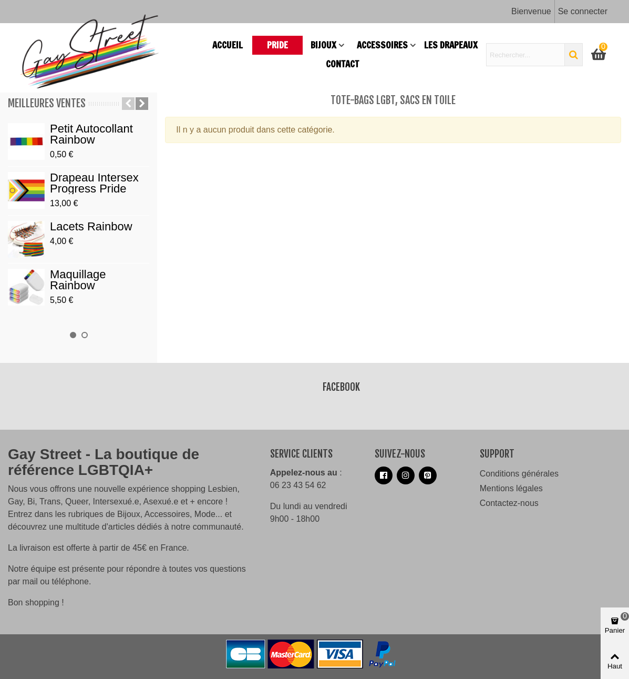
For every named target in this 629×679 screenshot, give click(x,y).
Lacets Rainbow (91, 226)
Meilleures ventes (47, 103)
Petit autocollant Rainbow (91, 134)
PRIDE (277, 45)
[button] (128, 103)
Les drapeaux (451, 45)
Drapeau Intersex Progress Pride (94, 183)
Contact (342, 63)
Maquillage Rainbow (78, 280)
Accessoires (382, 45)
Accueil (227, 45)
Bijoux (323, 45)
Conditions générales (519, 473)
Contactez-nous (509, 503)
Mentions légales (511, 488)
